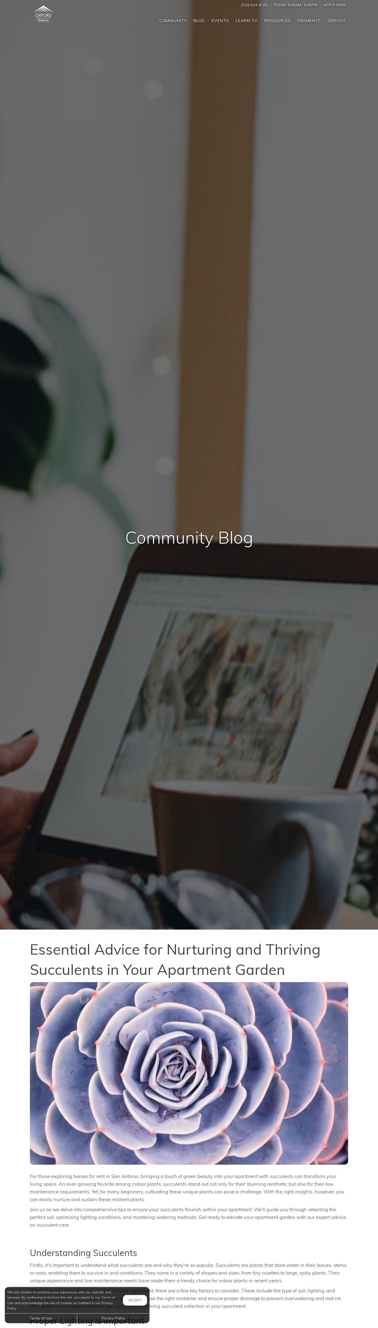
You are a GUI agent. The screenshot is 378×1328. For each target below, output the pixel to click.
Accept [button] (135, 1300)
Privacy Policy (113, 1318)
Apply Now (334, 5)
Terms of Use (41, 1318)
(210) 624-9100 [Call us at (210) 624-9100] (254, 5)
